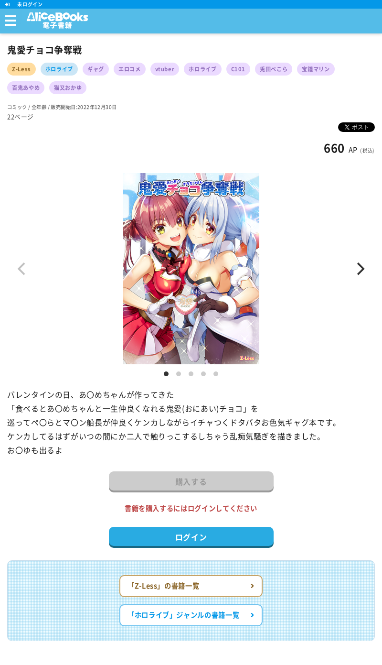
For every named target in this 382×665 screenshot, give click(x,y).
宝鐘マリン (315, 69)
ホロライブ (59, 69)
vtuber (165, 69)
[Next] (359, 268)
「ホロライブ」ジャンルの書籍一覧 (191, 615)
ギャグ (95, 69)
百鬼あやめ (26, 87)
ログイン (191, 537)
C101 (238, 69)
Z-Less (21, 69)
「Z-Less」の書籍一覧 (191, 585)
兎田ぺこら (273, 69)
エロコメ (129, 69)
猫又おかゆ (68, 87)
